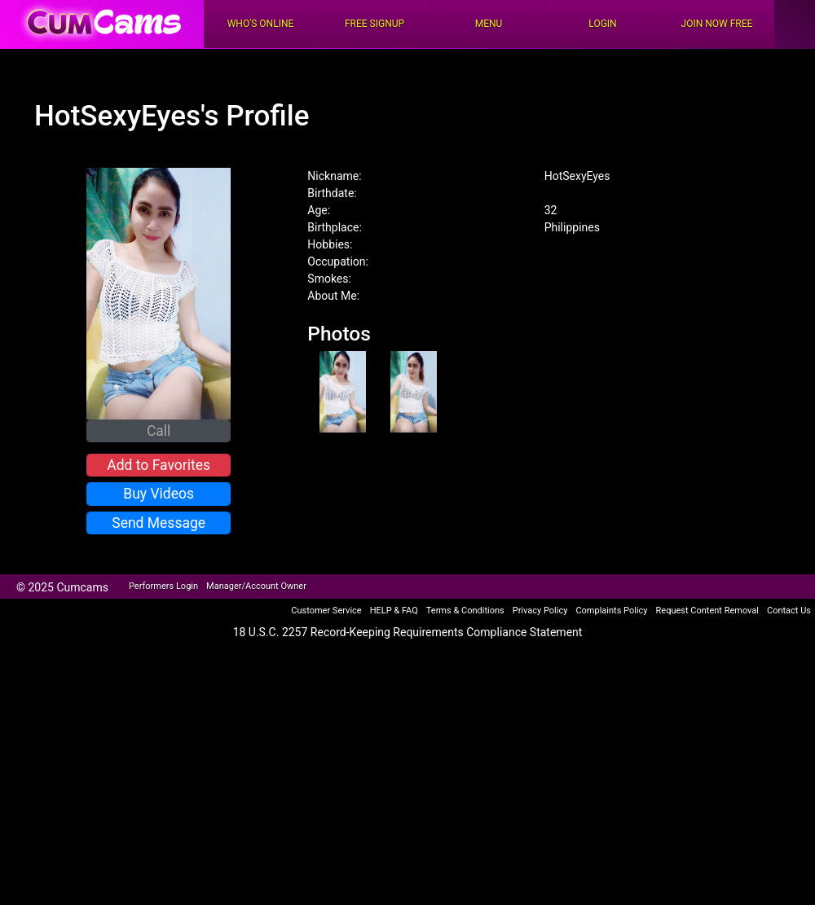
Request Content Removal (707, 610)
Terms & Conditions (465, 610)
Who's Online (260, 23)
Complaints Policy (611, 610)
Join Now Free (717, 23)
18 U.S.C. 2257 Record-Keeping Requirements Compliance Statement (408, 632)
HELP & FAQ (394, 610)
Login (602, 23)
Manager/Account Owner (256, 586)
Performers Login (163, 586)
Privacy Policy (540, 610)
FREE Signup (374, 23)
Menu (489, 23)
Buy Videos (158, 493)
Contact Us (789, 610)
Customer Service (326, 610)
